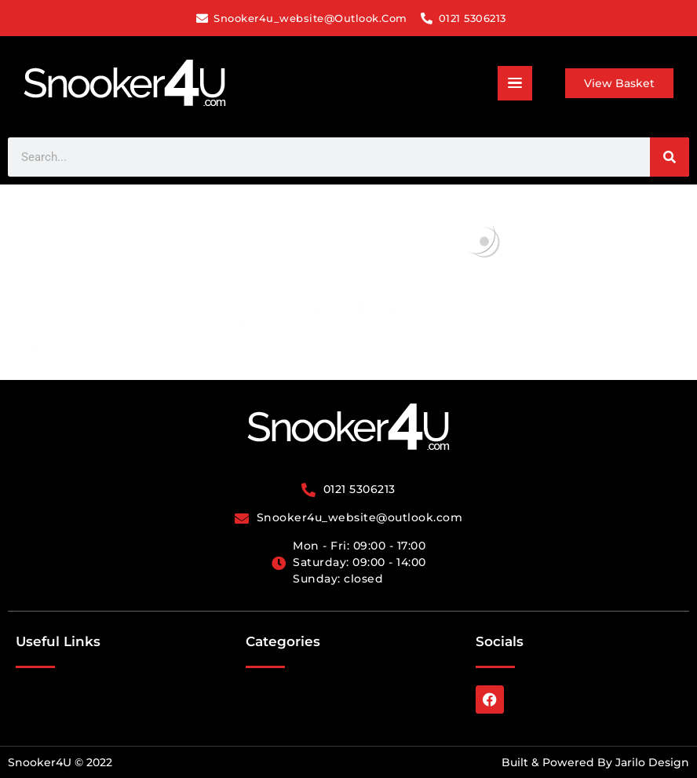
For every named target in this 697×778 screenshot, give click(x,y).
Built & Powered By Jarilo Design (595, 762)
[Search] (669, 157)
